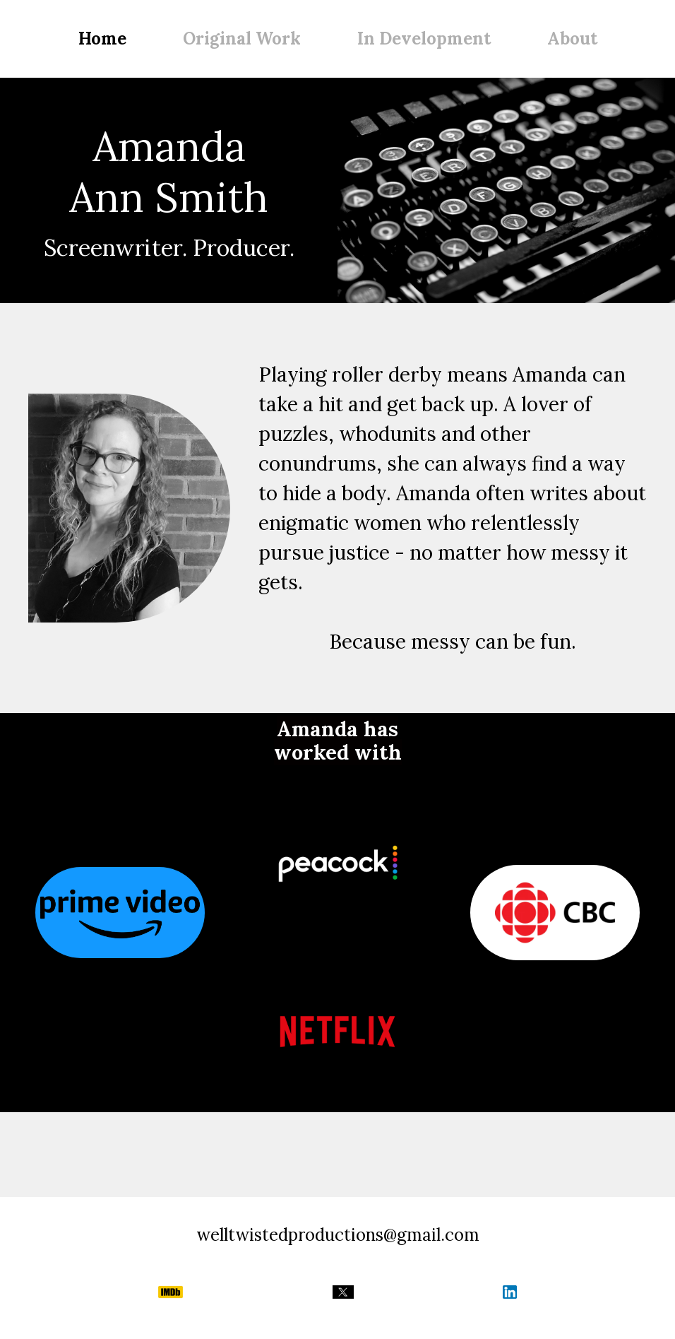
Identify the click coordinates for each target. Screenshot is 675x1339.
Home (102, 38)
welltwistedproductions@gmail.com (337, 1235)
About (572, 38)
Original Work (242, 38)
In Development (424, 38)
